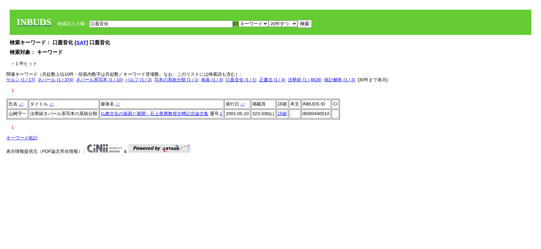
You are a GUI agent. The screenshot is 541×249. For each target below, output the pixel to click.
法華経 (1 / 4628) (305, 79)
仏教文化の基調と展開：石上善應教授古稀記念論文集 (154, 113)
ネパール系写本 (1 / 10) (99, 79)
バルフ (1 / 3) (138, 79)
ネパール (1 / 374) (55, 79)
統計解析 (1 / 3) (339, 79)
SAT (81, 42)
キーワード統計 (22, 137)
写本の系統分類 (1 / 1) (176, 79)
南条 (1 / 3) (212, 79)
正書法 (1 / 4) (272, 79)
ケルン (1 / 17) (20, 79)
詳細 (282, 113)
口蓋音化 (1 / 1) (241, 79)
